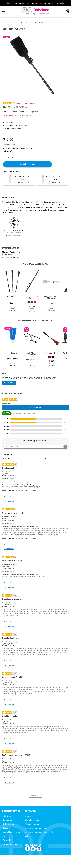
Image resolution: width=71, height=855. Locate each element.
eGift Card (6, 816)
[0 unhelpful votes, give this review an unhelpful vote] (11, 496)
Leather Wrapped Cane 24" (32, 297)
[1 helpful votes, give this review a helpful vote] (5, 621)
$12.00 (51, 304)
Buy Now (12, 310)
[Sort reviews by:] (24, 454)
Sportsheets (16, 236)
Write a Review (30, 103)
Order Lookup (8, 824)
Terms (5, 836)
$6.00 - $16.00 (12, 359)
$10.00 (51, 361)
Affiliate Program (32, 824)
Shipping (6, 828)
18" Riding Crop (12, 296)
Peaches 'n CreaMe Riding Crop (51, 297)
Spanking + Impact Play (28, 22)
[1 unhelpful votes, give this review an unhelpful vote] (11, 660)
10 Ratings (19, 103)
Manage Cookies (9, 844)
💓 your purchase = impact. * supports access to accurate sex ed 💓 (35, 3)
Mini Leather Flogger (51, 353)
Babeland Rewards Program (37, 828)
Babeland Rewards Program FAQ (39, 832)
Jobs (27, 836)
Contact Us (7, 820)
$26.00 (12, 303)
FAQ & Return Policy (11, 832)
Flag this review (9, 501)
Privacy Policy (8, 840)
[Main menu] (3, 11)
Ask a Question (8, 115)
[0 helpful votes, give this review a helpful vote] (5, 496)
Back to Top (35, 795)
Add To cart (27, 164)
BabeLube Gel (12, 353)
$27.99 (32, 306)
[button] (28, 302)
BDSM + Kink (13, 22)
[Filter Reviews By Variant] (24, 458)
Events (28, 816)
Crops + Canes (44, 22)
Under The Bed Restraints (32, 354)
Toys (4, 22)
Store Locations (32, 820)
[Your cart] (67, 11)
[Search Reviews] (35, 447)
